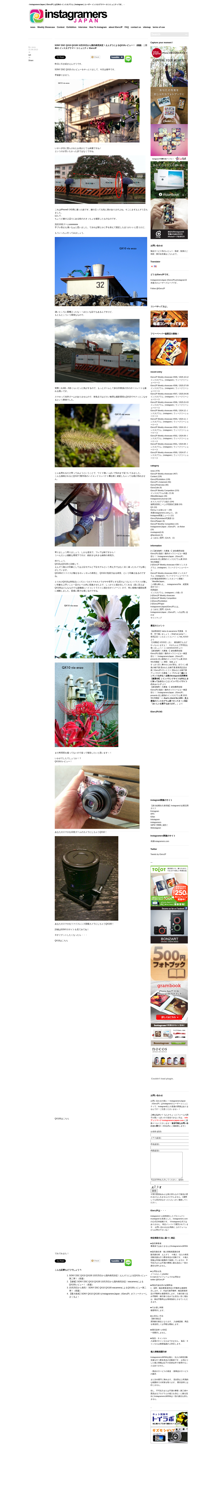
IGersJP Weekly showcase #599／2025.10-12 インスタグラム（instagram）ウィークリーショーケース (170, 380)
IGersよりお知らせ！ (159, 510)
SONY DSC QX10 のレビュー (68, 69)
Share (30, 60)
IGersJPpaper (156, 521)
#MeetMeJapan (157, 496)
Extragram (155, 811)
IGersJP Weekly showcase (162, 474)
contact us (136, 27)
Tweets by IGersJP (158, 854)
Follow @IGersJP (158, 288)
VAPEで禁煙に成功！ (160, 825)
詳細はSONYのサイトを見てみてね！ (72, 929)
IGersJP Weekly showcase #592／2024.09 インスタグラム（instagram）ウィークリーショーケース (170, 438)
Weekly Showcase (46, 27)
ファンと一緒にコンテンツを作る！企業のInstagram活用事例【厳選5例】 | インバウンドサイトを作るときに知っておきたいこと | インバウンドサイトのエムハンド (170, 678)
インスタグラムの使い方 (161, 493)
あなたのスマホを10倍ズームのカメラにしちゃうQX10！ (81, 832)
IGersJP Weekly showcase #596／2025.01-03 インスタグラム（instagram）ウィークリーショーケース (170, 405)
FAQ (127, 27)
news (32, 27)
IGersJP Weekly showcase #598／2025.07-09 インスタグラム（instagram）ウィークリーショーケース (170, 388)
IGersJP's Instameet (159, 482)
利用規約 (154, 590)
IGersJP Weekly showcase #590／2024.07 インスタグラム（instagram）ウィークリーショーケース (170, 455)
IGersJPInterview (158, 485)
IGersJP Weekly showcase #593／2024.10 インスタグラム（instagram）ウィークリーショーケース (170, 430)
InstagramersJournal (159, 499)
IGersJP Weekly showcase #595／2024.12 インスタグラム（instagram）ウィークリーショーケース (170, 413)
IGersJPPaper (158, 604)
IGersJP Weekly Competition (162, 490)
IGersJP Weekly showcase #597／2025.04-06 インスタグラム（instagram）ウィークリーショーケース (170, 396)
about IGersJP (116, 27)
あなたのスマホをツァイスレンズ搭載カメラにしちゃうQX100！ (84, 924)
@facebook (155, 535)
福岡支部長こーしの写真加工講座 (165, 504)
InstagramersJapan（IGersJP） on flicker (168, 527)
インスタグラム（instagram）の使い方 (167, 593)
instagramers (156, 822)
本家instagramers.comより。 (163, 513)
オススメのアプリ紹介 (160, 502)
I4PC (153, 814)
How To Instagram (98, 27)
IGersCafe (155, 488)
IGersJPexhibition (160, 601)
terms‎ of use (159, 27)
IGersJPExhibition (158, 479)
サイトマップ (156, 618)
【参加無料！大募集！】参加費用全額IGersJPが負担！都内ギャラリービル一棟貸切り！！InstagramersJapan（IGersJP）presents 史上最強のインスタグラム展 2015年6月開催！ (169, 556)
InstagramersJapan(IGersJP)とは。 (165, 607)
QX (29, 55)
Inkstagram (155, 819)
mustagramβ (156, 532)
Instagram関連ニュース (160, 515)
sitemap (147, 27)
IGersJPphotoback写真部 (161, 518)
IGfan (153, 817)
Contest (61, 27)
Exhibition (71, 27)
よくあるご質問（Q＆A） (161, 538)
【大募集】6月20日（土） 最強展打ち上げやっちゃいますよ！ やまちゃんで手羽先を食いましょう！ (169, 645)
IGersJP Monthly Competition (163, 524)
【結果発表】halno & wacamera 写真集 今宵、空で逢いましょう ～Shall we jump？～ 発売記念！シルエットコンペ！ (169, 634)
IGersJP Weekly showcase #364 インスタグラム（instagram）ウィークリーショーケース (170, 567)
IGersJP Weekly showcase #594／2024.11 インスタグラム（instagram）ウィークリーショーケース (170, 422)
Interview (82, 27)
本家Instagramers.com (160, 841)
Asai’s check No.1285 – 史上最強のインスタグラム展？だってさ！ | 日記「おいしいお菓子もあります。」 (170, 701)
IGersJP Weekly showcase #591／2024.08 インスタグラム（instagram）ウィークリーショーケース (170, 447)
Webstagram (156, 828)
